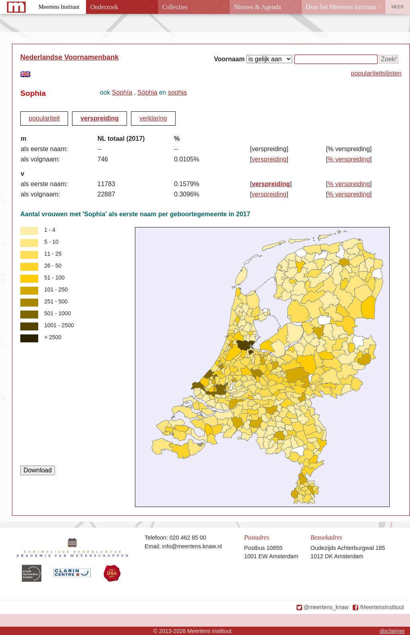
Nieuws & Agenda (257, 7)
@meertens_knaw (326, 607)
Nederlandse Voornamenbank (69, 57)
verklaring (153, 118)
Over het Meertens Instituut (341, 7)
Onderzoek (104, 7)
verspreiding (99, 118)
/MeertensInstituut (382, 607)
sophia (177, 92)
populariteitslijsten (376, 73)
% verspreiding (349, 159)
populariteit (44, 118)
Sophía (122, 92)
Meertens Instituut (59, 7)
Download (37, 470)
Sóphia (147, 92)
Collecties (174, 7)
